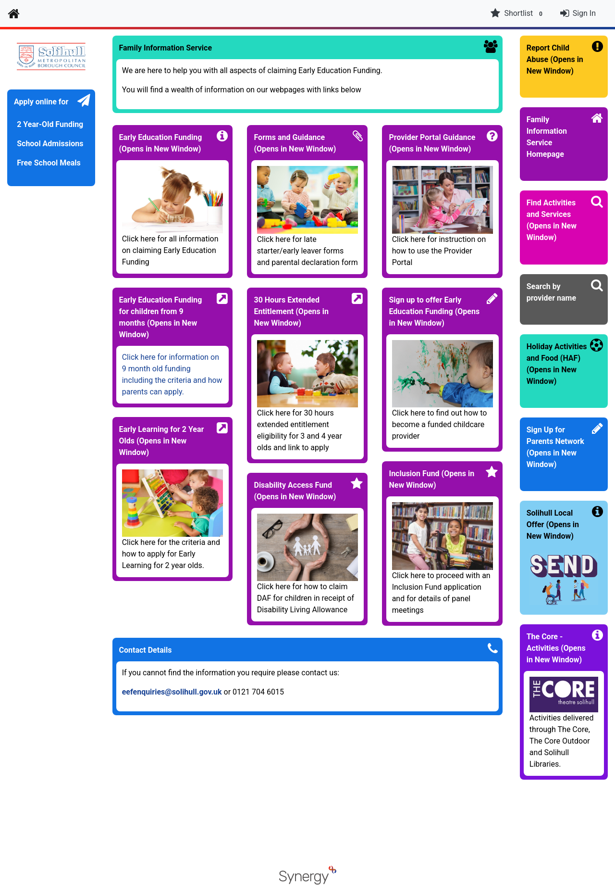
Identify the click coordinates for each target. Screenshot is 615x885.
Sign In (584, 13)
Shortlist (517, 13)
